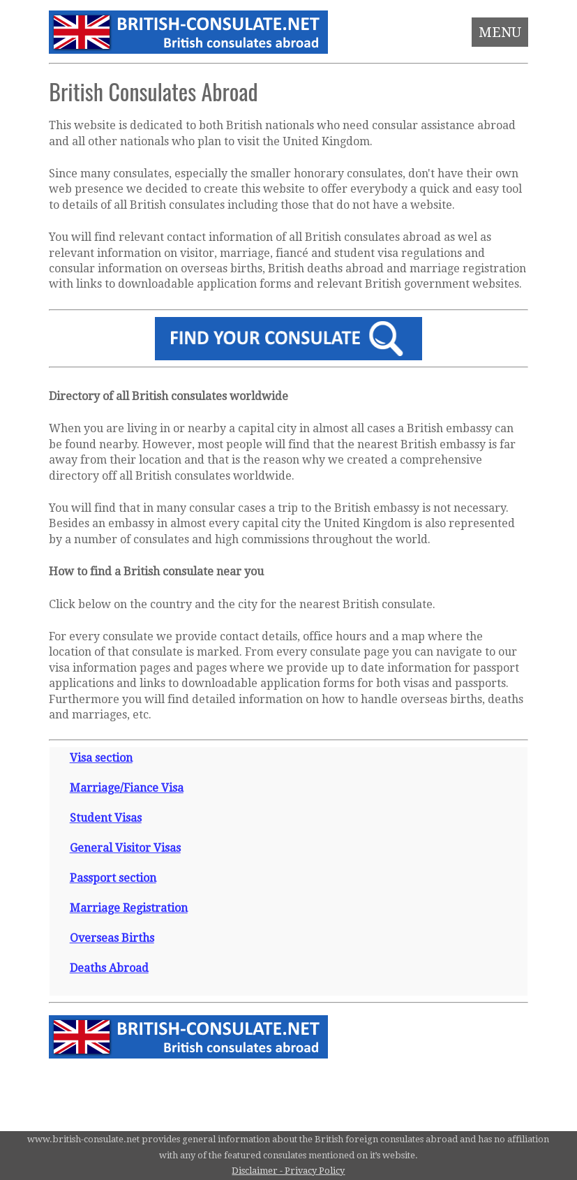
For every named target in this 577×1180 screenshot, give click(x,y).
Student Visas (106, 818)
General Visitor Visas (125, 848)
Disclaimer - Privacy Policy (288, 1170)
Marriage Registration (129, 908)
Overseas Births (112, 938)
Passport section (113, 878)
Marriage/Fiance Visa (126, 788)
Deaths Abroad (109, 968)
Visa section (101, 758)
